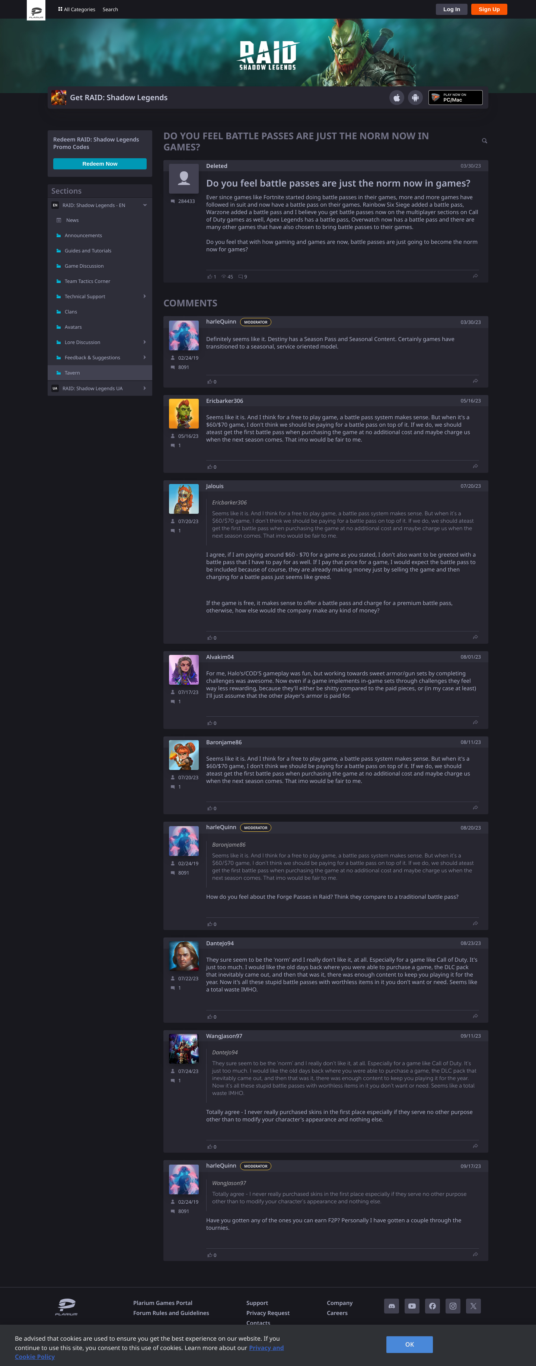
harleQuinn (221, 321)
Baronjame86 (224, 742)
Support (257, 1303)
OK (409, 1344)
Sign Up (489, 9)
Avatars (73, 327)
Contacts (258, 1323)
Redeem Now (99, 163)
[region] (268, 1345)
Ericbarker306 (224, 401)
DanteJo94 (220, 943)
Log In (451, 9)
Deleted (216, 166)
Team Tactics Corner (87, 281)
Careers (337, 1313)
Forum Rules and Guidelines (171, 1313)
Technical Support (85, 296)
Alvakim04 (220, 657)
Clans (71, 311)
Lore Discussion (82, 342)
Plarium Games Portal (162, 1303)
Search (110, 9)
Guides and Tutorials (88, 250)
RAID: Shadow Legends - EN (94, 205)
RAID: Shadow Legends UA (93, 388)
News (72, 220)
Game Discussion (84, 265)
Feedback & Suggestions (92, 357)
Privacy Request (268, 1313)
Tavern (72, 372)
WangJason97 (224, 1036)
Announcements (83, 235)
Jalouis (215, 486)
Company (339, 1303)
